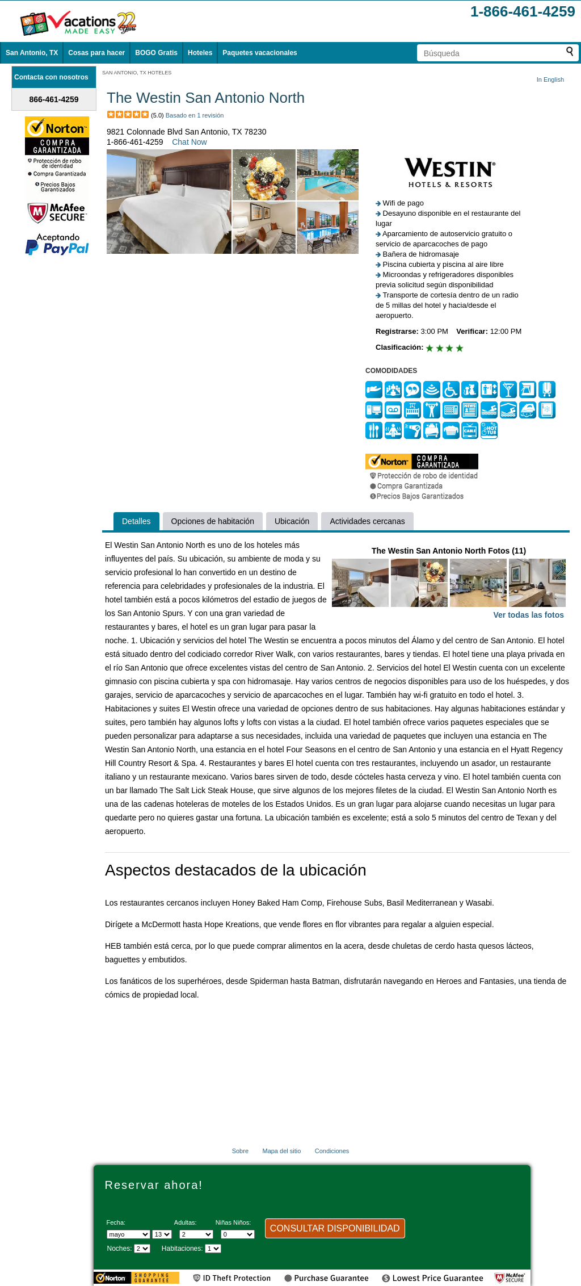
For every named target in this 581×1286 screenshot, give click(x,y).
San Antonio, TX (32, 53)
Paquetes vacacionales (259, 53)
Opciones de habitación (212, 521)
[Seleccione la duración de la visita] (142, 1248)
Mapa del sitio (281, 1150)
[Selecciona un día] (162, 1234)
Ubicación (292, 521)
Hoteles (200, 53)
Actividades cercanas (367, 521)
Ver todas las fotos (529, 614)
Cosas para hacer (96, 53)
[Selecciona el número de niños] (238, 1234)
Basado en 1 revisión (195, 115)
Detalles (136, 521)
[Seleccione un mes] (128, 1234)
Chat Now (189, 141)
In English (550, 79)
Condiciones (332, 1150)
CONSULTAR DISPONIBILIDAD (335, 1228)
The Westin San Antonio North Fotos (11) (449, 584)
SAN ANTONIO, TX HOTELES (136, 73)
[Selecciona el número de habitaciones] (213, 1248)
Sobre (240, 1150)
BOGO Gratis (156, 53)
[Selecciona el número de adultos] (196, 1234)
